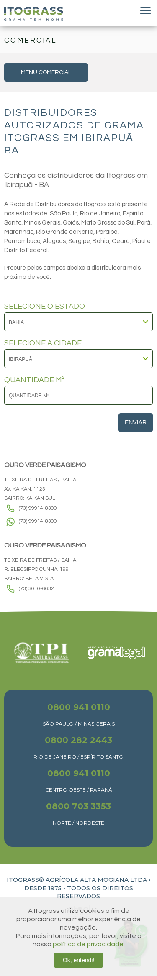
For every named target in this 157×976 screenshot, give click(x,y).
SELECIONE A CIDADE (43, 343)
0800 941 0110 (78, 707)
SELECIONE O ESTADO (44, 306)
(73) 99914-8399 (38, 508)
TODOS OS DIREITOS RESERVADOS (95, 892)
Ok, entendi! (79, 960)
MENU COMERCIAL (46, 72)
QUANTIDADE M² (34, 380)
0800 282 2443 (78, 740)
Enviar (136, 422)
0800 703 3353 (78, 806)
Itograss (33, 13)
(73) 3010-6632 (36, 588)
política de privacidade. (89, 944)
